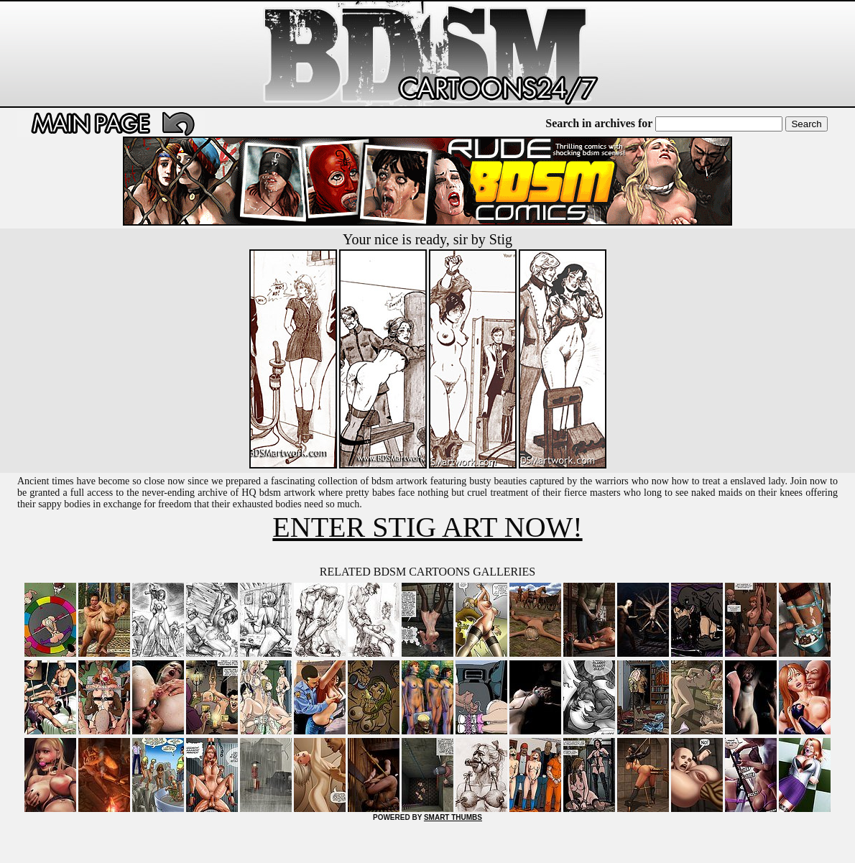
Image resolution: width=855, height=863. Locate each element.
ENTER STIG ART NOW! (427, 527)
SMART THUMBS (453, 817)
